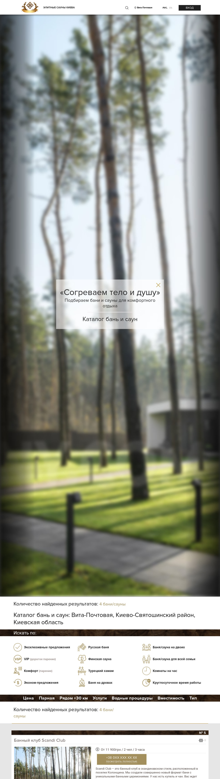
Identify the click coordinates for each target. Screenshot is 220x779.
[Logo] (29, 7)
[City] (144, 8)
